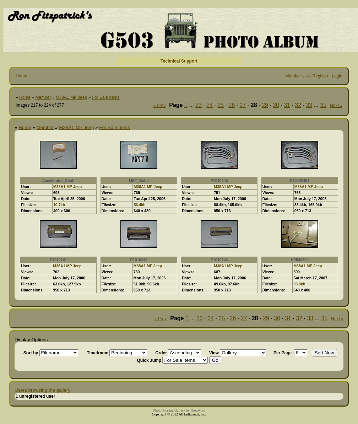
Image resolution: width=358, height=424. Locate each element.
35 (323, 105)
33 (309, 105)
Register (321, 76)
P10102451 (299, 180)
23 (198, 105)
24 (209, 105)
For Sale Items (106, 97)
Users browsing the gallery (42, 390)
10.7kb (59, 205)
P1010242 (138, 260)
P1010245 (219, 180)
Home (21, 76)
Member (43, 97)
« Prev (159, 105)
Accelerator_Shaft (58, 180)
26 (231, 105)
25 (220, 105)
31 (287, 105)
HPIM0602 (300, 260)
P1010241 (58, 260)
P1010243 (219, 260)
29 (265, 105)
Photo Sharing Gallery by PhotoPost (179, 410)
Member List (297, 76)
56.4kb (139, 205)
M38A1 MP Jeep (71, 97)
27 (243, 105)
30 (276, 105)
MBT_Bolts (139, 180)
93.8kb (299, 284)
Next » (336, 105)
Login (337, 76)
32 (298, 105)
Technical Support (179, 61)
